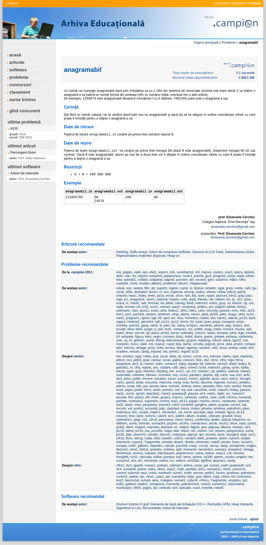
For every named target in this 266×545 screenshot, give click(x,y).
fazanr (220, 473)
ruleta (239, 288)
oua (232, 375)
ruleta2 (156, 360)
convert (165, 307)
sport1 (140, 393)
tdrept (181, 348)
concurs (188, 360)
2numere (164, 375)
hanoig (180, 303)
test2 (119, 480)
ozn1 (251, 434)
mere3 (165, 393)
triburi (185, 431)
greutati (227, 416)
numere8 (244, 397)
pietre (213, 405)
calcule (169, 446)
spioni (145, 318)
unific (132, 446)
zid (213, 371)
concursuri (20, 84)
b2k (172, 272)
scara (120, 303)
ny (125, 340)
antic (119, 276)
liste (176, 431)
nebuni (134, 351)
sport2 (236, 340)
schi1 (134, 457)
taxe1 (129, 405)
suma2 (214, 465)
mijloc (233, 280)
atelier (215, 420)
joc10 (243, 318)
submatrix (123, 310)
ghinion (139, 340)
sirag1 (232, 314)
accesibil (151, 408)
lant (246, 325)
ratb (175, 367)
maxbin (144, 283)
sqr (216, 375)
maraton (160, 379)
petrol (241, 292)
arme (220, 344)
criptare (165, 367)
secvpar (222, 333)
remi (235, 310)
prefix (138, 390)
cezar (131, 386)
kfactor (237, 303)
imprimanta (236, 484)
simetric (210, 288)
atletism (121, 423)
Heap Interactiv (242, 504)
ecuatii (121, 329)
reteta (221, 292)
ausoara (220, 449)
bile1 (192, 310)
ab (153, 288)
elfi (147, 397)
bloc (219, 386)
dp (147, 333)
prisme (198, 276)
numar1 (232, 382)
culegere (166, 480)
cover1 (187, 276)
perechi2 (140, 434)
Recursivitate (152, 508)
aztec (248, 299)
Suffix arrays (138, 252)
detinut (198, 288)
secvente (205, 325)
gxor (208, 276)
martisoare (123, 488)
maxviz (206, 272)
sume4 (145, 480)
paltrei (180, 416)
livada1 (202, 416)
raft (157, 322)
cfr (118, 336)
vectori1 (246, 442)
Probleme (229, 42)
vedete (138, 288)
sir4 (202, 393)
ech (250, 348)
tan (250, 457)
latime (185, 314)
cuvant (143, 412)
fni (192, 322)
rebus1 (221, 453)
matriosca (123, 412)
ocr (228, 393)
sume (235, 367)
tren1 (119, 314)
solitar (157, 457)
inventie (207, 488)
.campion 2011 (81, 272)
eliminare (202, 442)
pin (168, 476)
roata (148, 438)
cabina (203, 397)
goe (204, 427)
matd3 (215, 442)
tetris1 (189, 420)
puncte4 (182, 280)
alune (223, 438)
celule (120, 288)
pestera (231, 336)
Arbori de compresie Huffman (169, 252)
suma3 (236, 386)
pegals (127, 272)
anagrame (137, 299)
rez (190, 329)
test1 (201, 469)
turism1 (150, 416)
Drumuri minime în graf (132, 504)
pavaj (226, 367)
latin (119, 348)
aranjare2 (235, 449)
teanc (132, 296)
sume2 (235, 405)
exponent (151, 401)
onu (166, 292)
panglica (201, 405)
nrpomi (143, 276)
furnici (194, 382)
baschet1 (153, 393)
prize (151, 348)
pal (145, 386)
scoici (184, 375)
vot (130, 408)
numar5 (190, 438)
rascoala (145, 457)
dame (187, 344)
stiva (130, 329)
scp (128, 288)
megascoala (198, 283)
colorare (168, 336)
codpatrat (156, 280)
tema (223, 348)
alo (142, 476)
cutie (183, 299)
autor (82, 252)
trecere (147, 379)
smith (188, 473)
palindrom (234, 408)
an (179, 356)
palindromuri (184, 453)
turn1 (250, 314)
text (187, 296)
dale (129, 434)
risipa (168, 431)
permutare (166, 420)
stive (241, 314)
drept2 (178, 442)
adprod (169, 280)
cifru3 (153, 420)
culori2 (178, 438)
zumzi (130, 393)
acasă (15, 55)
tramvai (215, 356)
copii (216, 476)
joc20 (120, 434)
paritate (121, 401)
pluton (139, 397)
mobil (189, 336)
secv (224, 379)
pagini (147, 488)
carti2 (154, 325)
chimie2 (203, 371)
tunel (199, 322)
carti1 (120, 318)
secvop (189, 292)
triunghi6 (122, 457)
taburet (225, 427)
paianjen (209, 386)
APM (226, 504)
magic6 (140, 427)
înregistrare (239, 3)
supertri (161, 288)
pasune (224, 310)
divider (189, 442)
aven (201, 296)
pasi (249, 296)
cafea (181, 325)
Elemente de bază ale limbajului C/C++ (178, 504)
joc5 (128, 314)
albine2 (156, 283)
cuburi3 (222, 390)
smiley (232, 348)
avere (197, 386)
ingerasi (219, 382)
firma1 (241, 307)
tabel (220, 393)
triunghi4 (232, 434)
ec (176, 427)
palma (177, 360)
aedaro (151, 314)
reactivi (205, 401)
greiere (219, 336)
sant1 (120, 393)
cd (229, 303)
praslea (168, 457)
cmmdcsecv (198, 423)
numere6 (129, 469)
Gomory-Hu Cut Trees (207, 252)
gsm (211, 280)
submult (243, 401)
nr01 (145, 307)
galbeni (143, 446)
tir (249, 364)
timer (129, 333)
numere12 (219, 484)
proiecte (211, 438)
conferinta (246, 336)
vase (242, 423)
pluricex (221, 296)
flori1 (129, 438)
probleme (18, 77)
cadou (200, 292)
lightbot (206, 461)
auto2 (176, 307)
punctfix (156, 431)
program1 (132, 318)
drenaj (160, 340)
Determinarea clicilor (239, 252)
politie (198, 329)
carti (247, 288)
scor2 (154, 307)
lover (207, 322)
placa (155, 333)
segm (157, 336)
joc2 (135, 364)
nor (134, 276)
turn (239, 375)
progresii (219, 276)
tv (161, 325)
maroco (177, 397)
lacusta (121, 397)
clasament (19, 92)
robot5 (218, 488)
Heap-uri (173, 256)
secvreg (212, 310)
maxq (177, 382)
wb (165, 351)
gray (241, 296)
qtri (191, 280)
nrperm (163, 272)
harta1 (221, 318)
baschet (206, 382)
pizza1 (144, 310)
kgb (153, 318)
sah (143, 303)
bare (252, 318)
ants (163, 310)
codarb (143, 280)
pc (233, 299)
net (211, 299)
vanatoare (229, 401)
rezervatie (123, 375)
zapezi (121, 322)
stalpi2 (184, 427)
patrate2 (122, 367)
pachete (138, 314)
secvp (214, 446)
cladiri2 (143, 484)
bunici (153, 292)
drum (179, 296)
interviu (129, 348)
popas (193, 401)
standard (173, 408)
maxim (173, 299)
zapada (192, 364)
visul (138, 405)
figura (139, 336)
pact (167, 325)
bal (244, 405)
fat (173, 325)
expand (156, 351)
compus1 (179, 329)
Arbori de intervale (24, 173)
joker (233, 333)
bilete (169, 303)
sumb (150, 340)
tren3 (147, 390)
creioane (138, 375)
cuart (196, 488)
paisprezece (172, 276)
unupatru (234, 480)
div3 (119, 379)
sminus (138, 453)
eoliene (169, 449)
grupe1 (165, 397)
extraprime (237, 446)
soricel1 (174, 386)
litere (129, 427)
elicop (139, 438)
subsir (204, 318)
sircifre (184, 423)
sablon (220, 299)
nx (130, 340)
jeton (127, 379)
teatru (242, 364)
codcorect (244, 476)
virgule (185, 351)
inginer (173, 288)
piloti (205, 314)
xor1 (171, 416)
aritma (120, 386)
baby (182, 364)
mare (155, 397)
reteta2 (245, 371)
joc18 (139, 431)
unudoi (229, 457)
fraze (235, 442)
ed (162, 303)
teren (151, 296)
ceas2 (171, 469)
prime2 (174, 351)
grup (222, 303)
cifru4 (233, 423)
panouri (245, 390)
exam (155, 310)
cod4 (212, 390)
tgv (254, 288)
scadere (122, 351)
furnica (231, 397)
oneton (218, 272)
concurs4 (122, 461)
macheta (153, 427)
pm (211, 307)
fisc (171, 371)
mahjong (204, 340)
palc (162, 408)
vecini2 (222, 364)
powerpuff (179, 393)
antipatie (127, 336)
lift (159, 318)
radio (119, 307)
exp (175, 375)
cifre (223, 360)
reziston (204, 348)
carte (224, 375)
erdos (213, 303)
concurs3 (238, 469)
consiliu (198, 344)
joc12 (174, 322)
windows (164, 314)
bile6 (200, 438)
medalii (251, 333)
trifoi (242, 280)
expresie (246, 356)
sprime (197, 457)
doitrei (209, 453)
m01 (243, 310)
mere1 (195, 314)
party (192, 299)
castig (145, 351)
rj (155, 329)
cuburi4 (233, 438)
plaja (137, 420)
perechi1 (147, 322)
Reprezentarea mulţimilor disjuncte (140, 256)
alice (155, 480)
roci (128, 360)
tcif (229, 453)
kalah (140, 382)
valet (137, 272)
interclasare (165, 453)
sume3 (193, 367)
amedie (167, 442)
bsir (190, 390)
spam (210, 296)
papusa (213, 427)
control (164, 401)
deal (229, 344)
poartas (223, 405)
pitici (223, 314)
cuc (251, 303)
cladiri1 (155, 412)
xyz (244, 480)
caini (201, 310)
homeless (191, 318)
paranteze (150, 405)
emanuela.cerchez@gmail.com (233, 227)
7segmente (152, 442)
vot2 (215, 348)
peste (214, 314)
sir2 (239, 299)
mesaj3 (237, 427)
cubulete (122, 283)
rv (160, 292)
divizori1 (122, 449)
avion (240, 322)
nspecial (176, 292)
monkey (121, 325)
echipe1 (192, 325)
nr (127, 303)
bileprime (239, 420)
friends (202, 299)
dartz (140, 416)
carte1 (251, 423)
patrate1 (195, 375)
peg (228, 325)
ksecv (238, 272)
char (132, 416)
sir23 (251, 310)
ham (135, 310)
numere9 (187, 405)
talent (129, 431)
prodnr (238, 344)
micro (134, 344)
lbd (194, 296)
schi (227, 386)
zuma (231, 276)
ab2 (206, 360)
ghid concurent (24, 111)
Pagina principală (206, 42)
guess (208, 336)
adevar (233, 318)
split (178, 449)
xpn (144, 272)
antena (186, 386)
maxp (193, 446)
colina (199, 453)
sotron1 (200, 333)
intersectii (123, 442)
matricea (165, 382)
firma (239, 360)
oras (180, 318)
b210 (14, 128)
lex (173, 318)
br (141, 364)
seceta (154, 386)
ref (138, 307)
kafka (245, 367)
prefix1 (138, 408)
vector (78, 356)
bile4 (139, 329)
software (18, 70)
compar (249, 344)
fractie (247, 386)
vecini (150, 299)
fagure (195, 427)
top (183, 390)
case (213, 397)
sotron (233, 379)
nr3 (194, 371)
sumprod (155, 276)
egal (221, 288)
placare (193, 393)
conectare (221, 3)
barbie (231, 307)
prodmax (233, 473)
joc (126, 299)
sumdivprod (185, 272)
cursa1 (203, 446)
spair (130, 371)
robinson (175, 465)
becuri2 (165, 434)
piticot (231, 292)
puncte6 (182, 446)
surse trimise (22, 99)
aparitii (138, 465)
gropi (229, 288)
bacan (120, 371)
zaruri (172, 379)
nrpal (240, 276)
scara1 (237, 325)
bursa (175, 333)
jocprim (172, 423)
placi (183, 367)
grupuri (191, 340)
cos (245, 340)
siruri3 (223, 423)
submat (233, 371)
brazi (179, 336)
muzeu (239, 329)
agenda (191, 348)
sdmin (250, 276)
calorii (161, 416)
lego (241, 333)
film (146, 288)
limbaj (234, 390)
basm (120, 333)
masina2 (133, 322)
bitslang (161, 371)
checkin (121, 296)
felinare (151, 375)
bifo (138, 386)
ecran (170, 296)
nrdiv (160, 348)
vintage (141, 348)
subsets (150, 453)
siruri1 (215, 401)
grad (146, 360)
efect (152, 272)
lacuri (215, 379)
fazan (211, 333)
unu (155, 367)
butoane (166, 427)
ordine (163, 461)
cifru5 (120, 438)
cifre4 (225, 476)
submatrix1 (124, 420)
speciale (185, 488)
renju (175, 314)
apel (166, 318)
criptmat (162, 299)
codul (217, 329)
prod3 (165, 333)
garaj (144, 325)
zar (180, 412)
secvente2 (205, 449)
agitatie (205, 379)
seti (248, 329)
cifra (137, 367)
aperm (218, 457)
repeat (146, 367)
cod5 (221, 397)
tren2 (232, 296)
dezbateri (140, 292)
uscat (120, 292)
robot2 (134, 303)
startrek (210, 364)
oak (127, 276)
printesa (219, 408)
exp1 (174, 401)
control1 (122, 476)
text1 (168, 329)
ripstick (249, 272)
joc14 (240, 412)
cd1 (144, 420)
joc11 (165, 322)
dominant (150, 461)
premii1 (134, 325)
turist (202, 367)
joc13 (183, 401)
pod (155, 356)
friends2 (149, 371)
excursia (151, 382)
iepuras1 (219, 461)
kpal (236, 356)
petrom (219, 325)
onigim (251, 446)
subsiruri (221, 280)
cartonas (191, 397)
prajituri (241, 457)
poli (160, 329)
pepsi (216, 322)
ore (118, 272)
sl (191, 288)
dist (212, 318)
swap (224, 446)
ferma (184, 322)
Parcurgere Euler (23, 152)
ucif (247, 465)
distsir (198, 336)
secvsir (139, 333)
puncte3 (164, 405)
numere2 (170, 364)
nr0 (197, 272)
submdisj (187, 333)
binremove (123, 453)
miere (179, 420)
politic (136, 379)
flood (189, 303)
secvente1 (169, 412)
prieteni (244, 382)
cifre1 (184, 310)
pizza (160, 296)
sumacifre (158, 423)
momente (190, 449)
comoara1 (136, 401)
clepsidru (156, 446)
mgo (119, 299)
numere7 (238, 393)
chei (119, 340)
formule (153, 303)
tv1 (172, 461)
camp (184, 288)
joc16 (120, 431)
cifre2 (161, 469)
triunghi (245, 379)
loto (134, 412)
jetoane (206, 408)
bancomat (132, 480)
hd (228, 299)
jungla (148, 329)
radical (226, 420)
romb (133, 283)
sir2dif (208, 457)
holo (199, 360)
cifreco (204, 480)
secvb (213, 423)
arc (140, 461)
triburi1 (183, 283)
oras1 (229, 272)
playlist (220, 307)
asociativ (199, 412)
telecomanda (175, 340)
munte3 (238, 453)
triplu (191, 476)
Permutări (214, 504)
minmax (144, 423)
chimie (211, 292)
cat (187, 371)
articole (16, 62)
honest (130, 307)
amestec (156, 449)
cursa (197, 356)
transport (228, 322)
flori (130, 397)
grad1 (120, 427)
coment (228, 329)
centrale (165, 488)
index (142, 296)
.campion (11, 3)
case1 (159, 476)
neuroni (121, 416)
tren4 (188, 412)
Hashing (122, 252)
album (190, 416)
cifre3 (226, 469)
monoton (122, 344)
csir (177, 390)
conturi (205, 484)
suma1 (182, 379)
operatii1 (130, 280)
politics (202, 307)
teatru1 (173, 310)
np (245, 303)
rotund (216, 340)
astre (159, 364)
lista (119, 280)
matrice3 (201, 303)
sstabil (245, 438)
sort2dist (193, 461)
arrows (170, 348)
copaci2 (136, 442)
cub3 (175, 405)
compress (189, 307)
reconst (201, 280)
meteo (195, 408)
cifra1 (149, 476)
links (148, 336)
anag (208, 329)
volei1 (211, 393)
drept (232, 364)
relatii (243, 348)
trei (118, 356)
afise (129, 292)
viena (227, 340)
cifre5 (137, 488)
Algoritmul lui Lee (128, 508)
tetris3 (143, 449)
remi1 (134, 449)
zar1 (247, 427)
